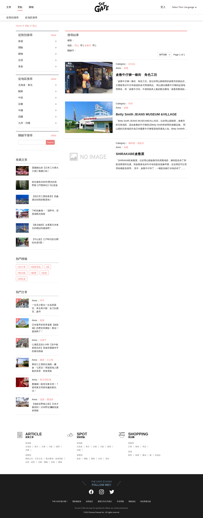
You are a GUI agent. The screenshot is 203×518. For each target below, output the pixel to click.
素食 (137, 446)
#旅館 (44, 273)
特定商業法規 (145, 501)
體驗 (20, 47)
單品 (144, 446)
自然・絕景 (30, 462)
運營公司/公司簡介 (105, 501)
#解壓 (33, 273)
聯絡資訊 (132, 501)
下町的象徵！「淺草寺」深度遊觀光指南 (45, 212)
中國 (20, 110)
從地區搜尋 (31, 17)
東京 (36, 446)
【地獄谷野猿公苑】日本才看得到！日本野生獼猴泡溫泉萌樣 (45, 407)
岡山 (34, 26)
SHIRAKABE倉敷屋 (130, 154)
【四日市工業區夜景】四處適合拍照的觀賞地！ (45, 198)
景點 (20, 7)
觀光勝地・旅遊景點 (54, 459)
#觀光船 (22, 273)
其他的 (157, 455)
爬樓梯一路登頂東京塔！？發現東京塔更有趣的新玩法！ (45, 387)
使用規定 (89, 501)
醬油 (144, 455)
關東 (20, 91)
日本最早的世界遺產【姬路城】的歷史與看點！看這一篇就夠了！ (45, 328)
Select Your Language (183, 7)
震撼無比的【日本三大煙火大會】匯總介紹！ (45, 169)
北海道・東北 (25, 85)
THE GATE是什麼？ (60, 501)
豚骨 (130, 455)
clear (53, 35)
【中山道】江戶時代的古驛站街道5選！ (45, 241)
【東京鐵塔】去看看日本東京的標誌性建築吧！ (45, 226)
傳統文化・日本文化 (34, 459)
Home (19, 26)
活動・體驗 (43, 462)
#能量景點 (36, 267)
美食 (20, 66)
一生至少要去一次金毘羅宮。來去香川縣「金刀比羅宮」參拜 (45, 308)
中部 (20, 97)
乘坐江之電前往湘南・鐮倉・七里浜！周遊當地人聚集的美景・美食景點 (45, 367)
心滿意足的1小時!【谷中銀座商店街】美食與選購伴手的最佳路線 (45, 347)
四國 (20, 116)
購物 (31, 7)
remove (81, 45)
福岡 (58, 446)
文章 (8, 7)
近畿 (20, 104)
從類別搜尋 (12, 17)
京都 (43, 446)
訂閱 (130, 446)
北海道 (28, 446)
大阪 (50, 446)
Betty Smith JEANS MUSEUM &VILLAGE (146, 114)
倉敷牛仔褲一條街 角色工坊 (136, 74)
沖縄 (27, 450)
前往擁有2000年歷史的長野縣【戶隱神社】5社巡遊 (45, 183)
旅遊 (20, 41)
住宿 (20, 60)
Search (50, 142)
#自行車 (22, 267)
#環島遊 (22, 279)
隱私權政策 (76, 501)
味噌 (137, 455)
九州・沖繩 (24, 123)
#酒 (47, 267)
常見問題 (120, 501)
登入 (163, 7)
